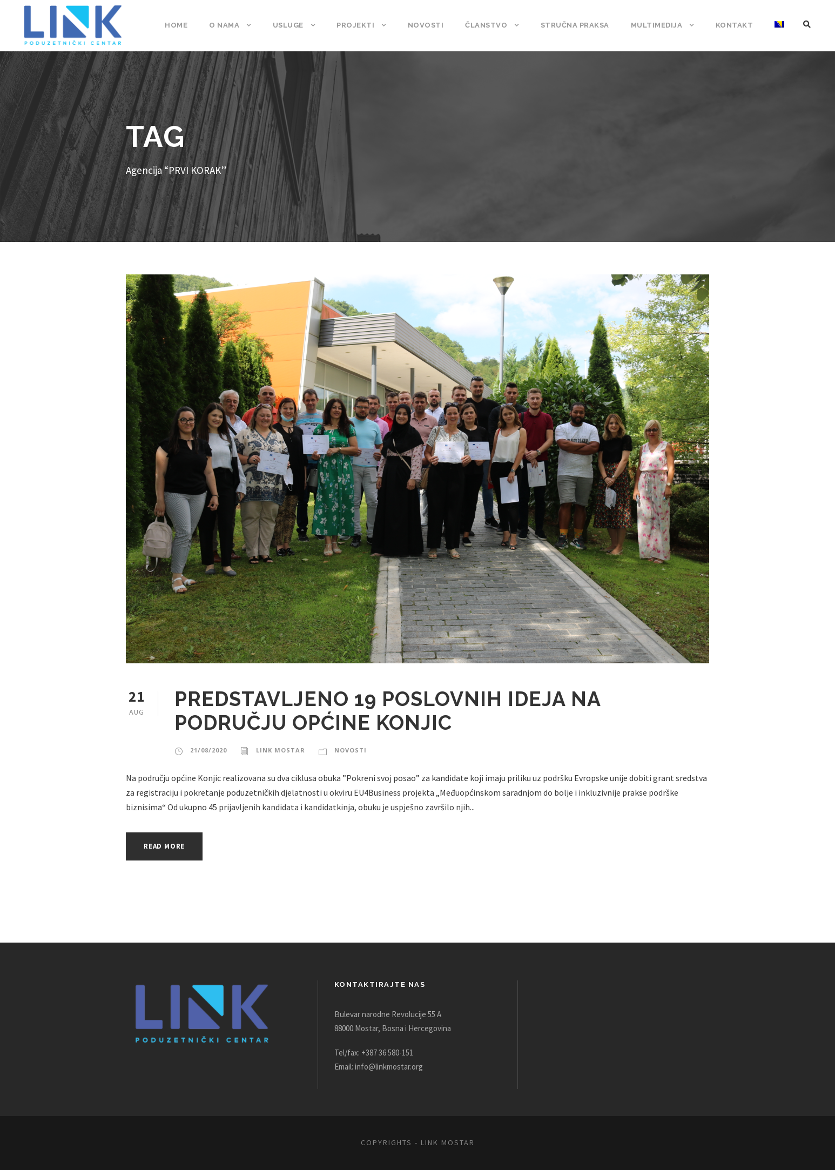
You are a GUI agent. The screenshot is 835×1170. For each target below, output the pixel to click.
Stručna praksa (581, 25)
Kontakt (735, 25)
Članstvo (495, 25)
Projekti (369, 25)
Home (194, 25)
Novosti (437, 25)
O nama (242, 25)
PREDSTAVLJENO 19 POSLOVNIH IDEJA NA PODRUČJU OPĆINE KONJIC (385, 711)
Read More (167, 846)
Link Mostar (280, 750)
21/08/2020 (208, 750)
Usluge (304, 25)
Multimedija (660, 25)
